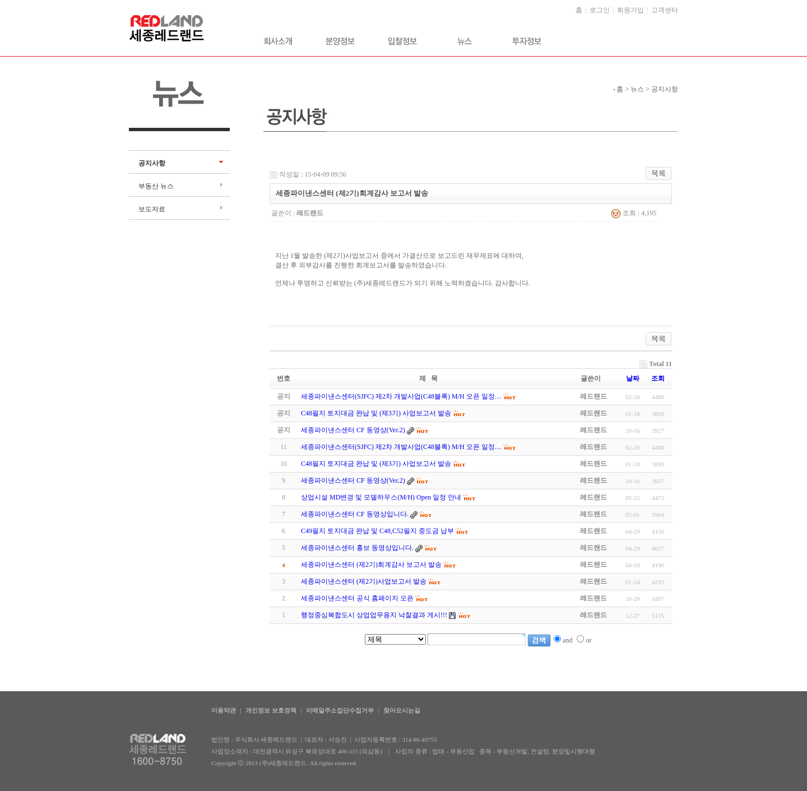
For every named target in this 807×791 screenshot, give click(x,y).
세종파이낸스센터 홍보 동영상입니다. (357, 548)
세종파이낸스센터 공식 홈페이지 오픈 (357, 598)
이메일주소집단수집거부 (340, 710)
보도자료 (151, 209)
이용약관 (223, 710)
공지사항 (151, 163)
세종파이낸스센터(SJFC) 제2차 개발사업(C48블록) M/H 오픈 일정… (401, 447)
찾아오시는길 (401, 710)
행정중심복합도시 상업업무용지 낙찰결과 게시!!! (374, 615)
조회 (658, 378)
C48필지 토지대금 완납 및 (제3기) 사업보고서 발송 (376, 464)
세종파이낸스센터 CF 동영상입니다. (355, 514)
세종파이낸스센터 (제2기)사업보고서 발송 (363, 581)
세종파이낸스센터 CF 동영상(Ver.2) (353, 480)
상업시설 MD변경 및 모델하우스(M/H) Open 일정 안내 (381, 497)
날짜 (632, 378)
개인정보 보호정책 (270, 710)
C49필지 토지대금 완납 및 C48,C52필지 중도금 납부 (377, 531)
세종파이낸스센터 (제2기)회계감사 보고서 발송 (371, 564)
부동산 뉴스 (156, 186)
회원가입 (630, 10)
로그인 (600, 10)
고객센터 (664, 10)
